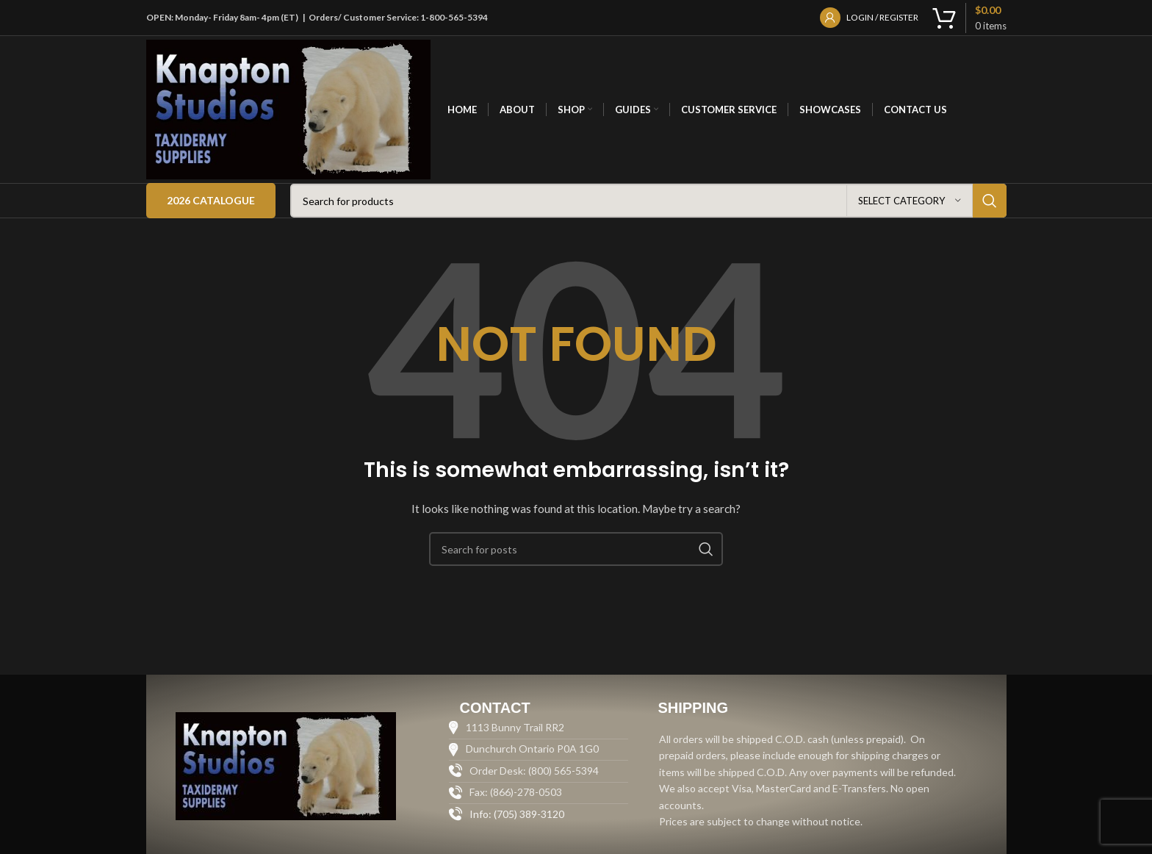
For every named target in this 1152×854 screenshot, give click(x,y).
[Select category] (909, 200)
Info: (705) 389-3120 (516, 814)
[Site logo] (288, 108)
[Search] (648, 201)
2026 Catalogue (211, 200)
